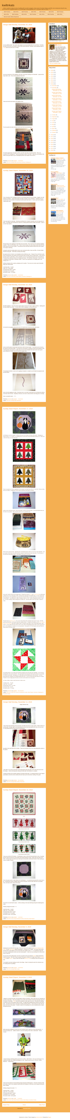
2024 (52, 74)
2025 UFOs (33, 11)
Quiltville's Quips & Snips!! (57, 158)
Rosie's (10, 958)
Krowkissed (21, 692)
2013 (52, 144)
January (54, 132)
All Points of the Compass (57, 210)
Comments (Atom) (27, 1108)
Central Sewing (36, 594)
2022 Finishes (15, 14)
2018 (52, 134)
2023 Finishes (60, 11)
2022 (52, 78)
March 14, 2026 (59, 199)
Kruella (25, 692)
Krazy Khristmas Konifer (19, 918)
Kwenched (19, 162)
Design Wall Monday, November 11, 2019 (17, 702)
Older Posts (42, 1104)
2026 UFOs (15, 11)
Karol (12, 918)
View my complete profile (54, 63)
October (54, 114)
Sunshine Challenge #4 (26, 162)
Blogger (49, 1117)
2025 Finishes (25, 11)
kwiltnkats (8, 5)
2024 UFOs (51, 11)
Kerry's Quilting (54, 171)
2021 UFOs (41, 14)
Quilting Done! (59, 159)
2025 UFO (13, 692)
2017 (52, 136)
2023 (52, 76)
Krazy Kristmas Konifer (18, 1099)
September (54, 116)
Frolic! (34, 955)
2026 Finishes (7, 11)
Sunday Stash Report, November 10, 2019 (18, 790)
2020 (52, 82)
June (53, 122)
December (54, 85)
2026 (52, 70)
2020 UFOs (59, 14)
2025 (52, 72)
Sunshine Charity (6, 693)
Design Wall (13, 162)
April (53, 126)
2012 (52, 146)
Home (24, 1104)
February (54, 130)
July (53, 120)
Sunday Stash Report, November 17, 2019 (18, 409)
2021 (52, 80)
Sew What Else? (54, 198)
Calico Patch (11, 949)
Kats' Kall (11, 1099)
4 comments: (20, 160)
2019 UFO (8, 162)
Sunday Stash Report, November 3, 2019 (17, 977)
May (53, 124)
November (54, 87)
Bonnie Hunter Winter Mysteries (11, 16)
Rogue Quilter (54, 184)
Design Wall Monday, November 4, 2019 (17, 927)
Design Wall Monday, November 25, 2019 (17, 25)
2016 (52, 138)
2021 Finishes (33, 14)
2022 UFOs (24, 14)
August (53, 118)
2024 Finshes (42, 11)
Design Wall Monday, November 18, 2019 (17, 285)
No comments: (21, 690)
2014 (52, 142)
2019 (52, 84)
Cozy (31, 594)
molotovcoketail (39, 1117)
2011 (52, 148)
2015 (52, 140)
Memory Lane (12, 620)
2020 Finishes (51, 14)
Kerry (14, 1001)
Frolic (4, 47)
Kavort (17, 692)
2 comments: (20, 275)
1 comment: (20, 917)
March (53, 128)
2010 (52, 150)
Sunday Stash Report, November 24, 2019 (18, 170)
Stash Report (18, 276)
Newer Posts (6, 1104)
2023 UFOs (6, 14)
